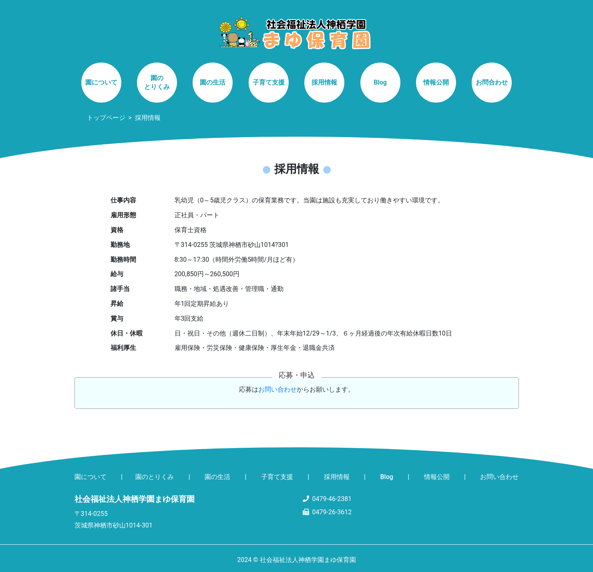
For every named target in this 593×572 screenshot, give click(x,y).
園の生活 (212, 82)
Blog (380, 82)
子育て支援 (269, 82)
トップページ (106, 117)
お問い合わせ (277, 389)
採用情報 (324, 82)
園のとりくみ (157, 82)
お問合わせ (492, 82)
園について (101, 82)
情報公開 (436, 82)
